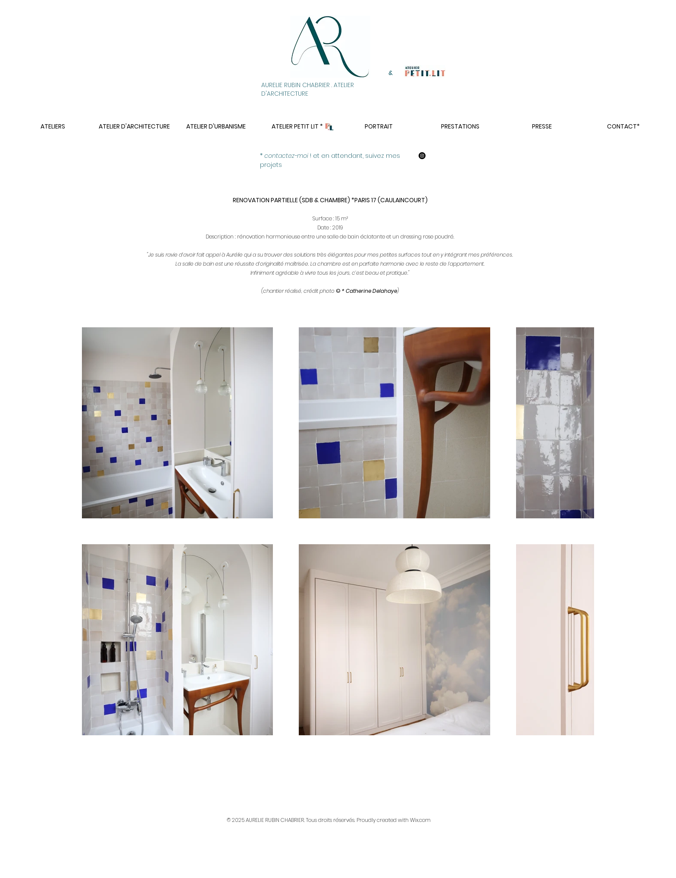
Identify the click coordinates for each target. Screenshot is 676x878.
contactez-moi (286, 155)
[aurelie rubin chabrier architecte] (422, 155)
